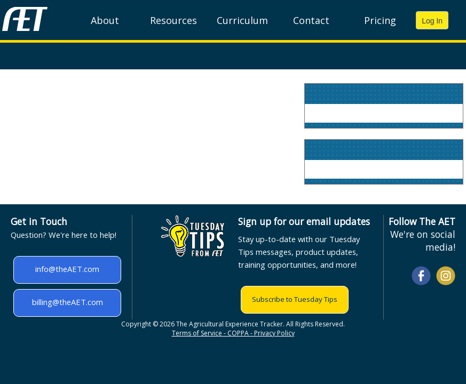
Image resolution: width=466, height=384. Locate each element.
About (105, 20)
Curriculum (242, 20)
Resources (173, 20)
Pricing (380, 20)
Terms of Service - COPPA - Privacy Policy (233, 333)
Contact (311, 20)
